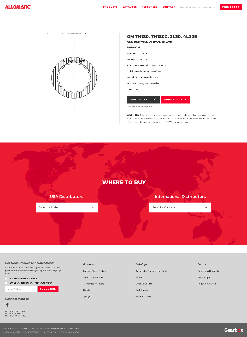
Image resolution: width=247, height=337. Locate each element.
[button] (67, 207)
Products (110, 7)
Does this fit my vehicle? (140, 106)
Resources (149, 7)
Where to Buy (143, 296)
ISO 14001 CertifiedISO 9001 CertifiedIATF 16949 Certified (15, 313)
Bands (86, 290)
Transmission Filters (93, 283)
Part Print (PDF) (143, 99)
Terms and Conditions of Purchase (61, 328)
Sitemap (23, 328)
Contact (168, 7)
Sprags (86, 296)
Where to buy (175, 99)
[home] (18, 7)
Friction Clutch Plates (94, 271)
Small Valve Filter (144, 283)
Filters (139, 277)
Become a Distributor (209, 271)
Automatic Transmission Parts (151, 271)
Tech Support (204, 277)
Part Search (142, 290)
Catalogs (130, 7)
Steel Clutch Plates (93, 277)
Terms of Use (35, 328)
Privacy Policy (10, 328)
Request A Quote (207, 283)
